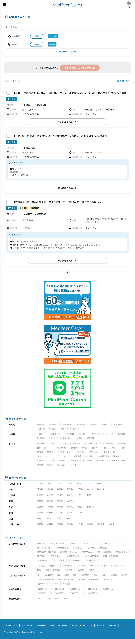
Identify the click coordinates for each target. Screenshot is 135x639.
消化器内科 (81, 424)
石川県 (60, 495)
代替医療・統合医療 (116, 460)
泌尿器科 (74, 447)
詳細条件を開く (67, 51)
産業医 (52, 460)
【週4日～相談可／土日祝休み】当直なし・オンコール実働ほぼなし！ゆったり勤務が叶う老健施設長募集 (69, 92)
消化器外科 (83, 434)
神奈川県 (100, 489)
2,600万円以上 (93, 593)
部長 (57, 598)
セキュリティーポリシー (82, 625)
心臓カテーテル (43, 583)
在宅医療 (41, 443)
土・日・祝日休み (44, 547)
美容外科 (100, 460)
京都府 (50, 506)
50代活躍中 (42, 560)
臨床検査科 (61, 464)
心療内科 (41, 460)
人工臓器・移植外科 (93, 443)
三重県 (70, 500)
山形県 (90, 483)
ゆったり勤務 (104, 543)
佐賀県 (50, 524)
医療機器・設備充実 (68, 551)
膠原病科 (64, 428)
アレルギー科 (109, 452)
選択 (37, 36)
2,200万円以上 (60, 593)
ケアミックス (116, 565)
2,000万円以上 (43, 593)
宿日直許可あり (75, 560)
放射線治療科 (103, 456)
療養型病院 (53, 565)
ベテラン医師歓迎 (91, 556)
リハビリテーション (98, 565)
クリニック (81, 565)
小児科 (85, 447)
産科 (105, 447)
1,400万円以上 (76, 589)
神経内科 (105, 424)
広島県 (70, 512)
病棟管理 (49, 575)
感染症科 (52, 428)
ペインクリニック (64, 452)
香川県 (50, 518)
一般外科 (41, 434)
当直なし (73, 543)
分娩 (103, 575)
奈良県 (80, 506)
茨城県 (40, 489)
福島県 (100, 483)
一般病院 (41, 565)
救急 (95, 575)
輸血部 (50, 464)
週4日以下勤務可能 (57, 543)
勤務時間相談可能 (63, 547)
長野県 (90, 495)
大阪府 (60, 506)
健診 (39, 570)
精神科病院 (67, 565)
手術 (67, 575)
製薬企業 (68, 570)
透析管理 (85, 575)
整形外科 (121, 434)
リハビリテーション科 (60, 456)
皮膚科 (40, 452)
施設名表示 (90, 560)
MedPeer (112, 625)
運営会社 (100, 625)
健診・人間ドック (44, 447)
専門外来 (81, 579)
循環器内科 (53, 424)
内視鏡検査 (93, 579)
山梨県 (80, 495)
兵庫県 (70, 506)
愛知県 (60, 500)
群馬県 (60, 489)
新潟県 (40, 495)
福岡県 (40, 524)
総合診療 (121, 443)
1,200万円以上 (60, 589)
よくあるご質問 (10, 625)
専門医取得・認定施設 (46, 551)
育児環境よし (56, 556)
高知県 (70, 518)
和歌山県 (90, 506)
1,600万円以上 (93, 589)
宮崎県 (90, 524)
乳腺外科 (66, 438)
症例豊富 (103, 547)
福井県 (70, 495)
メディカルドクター (45, 579)
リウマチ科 (42, 456)
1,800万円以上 (109, 589)
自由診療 (66, 583)
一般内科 (41, 424)
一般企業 (80, 570)
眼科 (124, 447)
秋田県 (80, 483)
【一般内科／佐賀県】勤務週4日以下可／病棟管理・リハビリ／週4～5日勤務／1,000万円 (61, 135)
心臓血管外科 (54, 434)
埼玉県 (70, 489)
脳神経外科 (96, 434)
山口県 (80, 512)
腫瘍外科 (109, 443)
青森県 (50, 483)
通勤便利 (91, 547)
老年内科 (76, 443)
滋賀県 (40, 506)
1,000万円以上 (43, 589)
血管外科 (90, 438)
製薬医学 (62, 460)
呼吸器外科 (69, 434)
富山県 (50, 495)
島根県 (50, 512)
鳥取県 (40, 512)
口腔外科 (78, 438)
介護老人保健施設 (52, 570)
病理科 (40, 464)
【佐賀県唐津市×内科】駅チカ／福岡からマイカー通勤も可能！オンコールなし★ (57, 202)
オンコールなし (87, 543)
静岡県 (50, 500)
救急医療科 (81, 452)
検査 (59, 575)
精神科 (116, 456)
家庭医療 (41, 428)
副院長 (48, 598)
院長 (39, 598)
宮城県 (70, 483)
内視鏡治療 (107, 579)
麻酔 (56, 583)
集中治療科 (94, 452)
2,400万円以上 (76, 593)
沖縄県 (111, 524)
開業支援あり (121, 551)
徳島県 (40, 518)
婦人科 (114, 447)
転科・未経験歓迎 (110, 556)
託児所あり (42, 556)
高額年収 (41, 543)
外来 (39, 575)
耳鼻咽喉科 (61, 447)
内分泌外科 (53, 438)
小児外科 (109, 434)
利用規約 (41, 625)
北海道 (40, 483)
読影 (75, 575)
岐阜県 (40, 500)
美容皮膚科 (87, 460)
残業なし (79, 547)
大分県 (80, 524)
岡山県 (60, 512)
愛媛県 (60, 518)
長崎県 (60, 524)
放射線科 (89, 456)
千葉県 (80, 489)
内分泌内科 (118, 424)
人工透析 (64, 443)
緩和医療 (77, 456)
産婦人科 (95, 447)
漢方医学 (74, 460)
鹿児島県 (100, 524)
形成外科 (41, 438)
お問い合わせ (27, 625)
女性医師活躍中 (72, 556)
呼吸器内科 (67, 424)
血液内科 (94, 424)
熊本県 (70, 524)
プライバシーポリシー (58, 625)
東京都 (90, 489)
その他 (73, 464)
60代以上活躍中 (57, 560)
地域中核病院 (86, 551)
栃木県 (50, 489)
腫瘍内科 (76, 428)
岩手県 (60, 483)
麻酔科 (50, 452)
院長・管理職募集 (104, 551)
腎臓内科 (52, 443)
